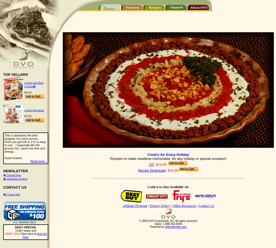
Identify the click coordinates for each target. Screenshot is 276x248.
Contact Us (206, 206)
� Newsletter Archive (15, 178)
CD (151, 165)
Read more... (38, 161)
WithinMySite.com (176, 226)
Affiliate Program (135, 206)
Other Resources (184, 206)
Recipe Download (152, 170)
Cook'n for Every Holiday (168, 155)
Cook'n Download (34, 110)
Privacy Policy (160, 206)
